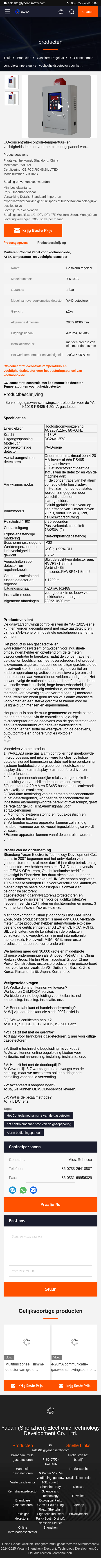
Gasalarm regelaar (50, 58)
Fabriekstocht (78, 1469)
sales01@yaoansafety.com (24, 3)
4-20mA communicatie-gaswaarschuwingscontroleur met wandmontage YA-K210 (74, 1367)
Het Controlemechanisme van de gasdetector (38, 1115)
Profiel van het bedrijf (78, 1457)
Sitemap (78, 1505)
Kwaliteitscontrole (78, 1478)
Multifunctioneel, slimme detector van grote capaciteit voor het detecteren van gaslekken (25, 1367)
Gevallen (78, 1496)
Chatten (87, 12)
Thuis (7, 58)
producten (24, 58)
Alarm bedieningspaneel (23, 1132)
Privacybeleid (78, 1514)
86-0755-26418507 (82, 3)
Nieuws (78, 1487)
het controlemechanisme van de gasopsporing (39, 1124)
